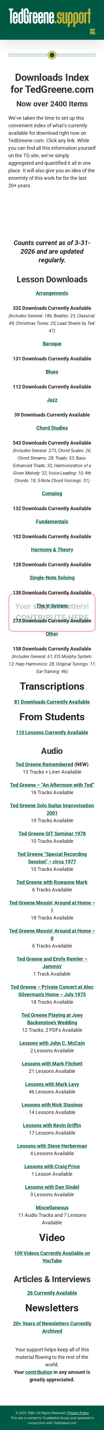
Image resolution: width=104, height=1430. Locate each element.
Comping (52, 493)
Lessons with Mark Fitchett (52, 1064)
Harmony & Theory (52, 549)
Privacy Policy (78, 1413)
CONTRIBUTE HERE (52, 753)
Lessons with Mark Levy (52, 1084)
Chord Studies (52, 428)
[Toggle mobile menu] (93, 31)
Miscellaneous (52, 1207)
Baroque (52, 344)
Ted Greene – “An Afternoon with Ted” (52, 785)
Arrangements (52, 293)
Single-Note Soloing (52, 578)
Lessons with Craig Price (52, 1166)
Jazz (52, 400)
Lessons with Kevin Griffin (52, 1125)
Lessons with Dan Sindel (52, 1187)
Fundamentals (52, 521)
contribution (38, 1372)
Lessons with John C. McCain (52, 1043)
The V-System (52, 606)
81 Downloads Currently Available (52, 702)
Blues (52, 372)
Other (52, 634)
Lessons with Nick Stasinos (52, 1105)
